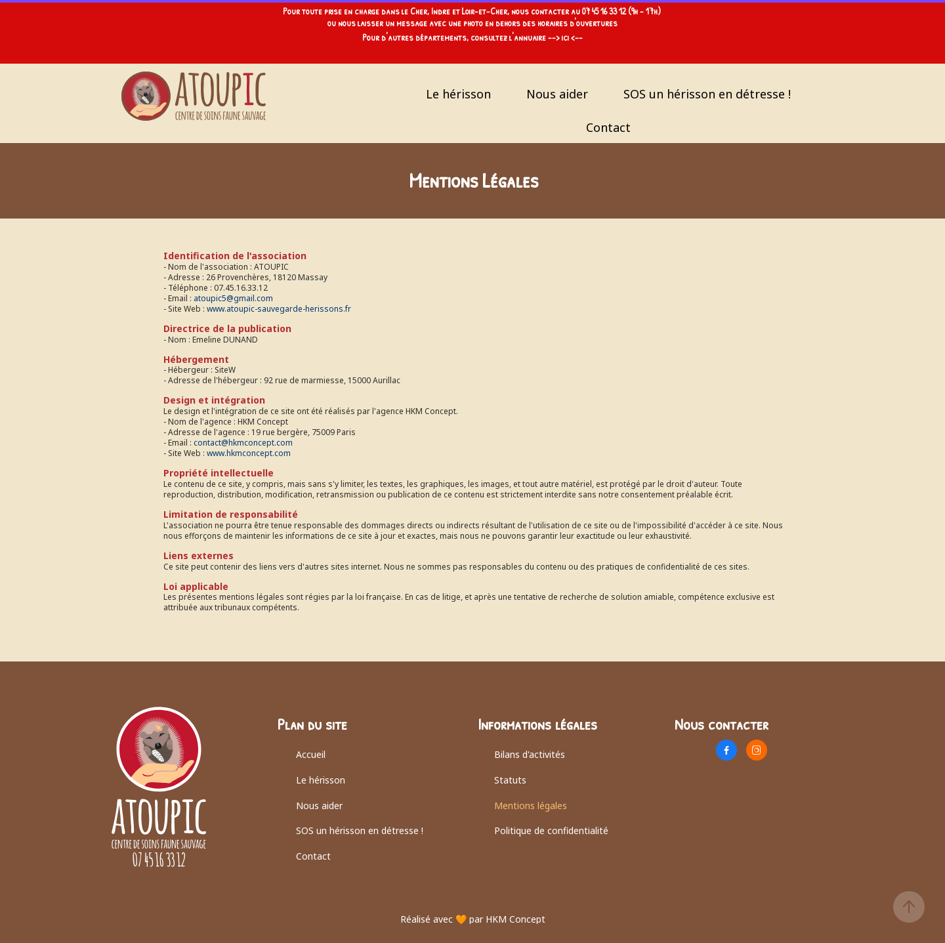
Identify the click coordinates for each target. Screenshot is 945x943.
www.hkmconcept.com (249, 453)
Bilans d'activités (529, 754)
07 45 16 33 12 (604, 11)
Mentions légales (530, 805)
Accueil (311, 754)
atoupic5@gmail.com (233, 298)
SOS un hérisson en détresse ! (707, 94)
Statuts (510, 780)
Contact (608, 127)
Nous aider (557, 94)
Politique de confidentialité (551, 830)
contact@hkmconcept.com (243, 442)
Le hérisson (458, 94)
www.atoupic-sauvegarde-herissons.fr (279, 308)
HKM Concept (515, 919)
